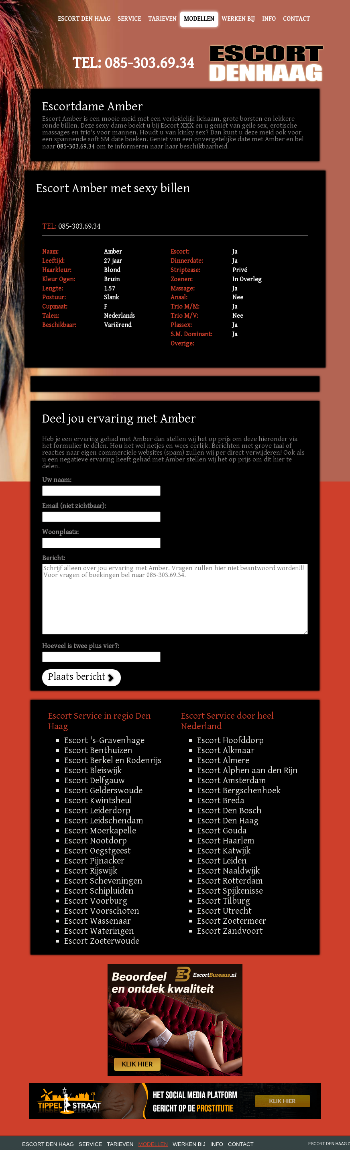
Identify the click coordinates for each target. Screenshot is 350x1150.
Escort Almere (223, 760)
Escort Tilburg (223, 901)
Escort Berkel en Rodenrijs (112, 760)
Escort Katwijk (223, 850)
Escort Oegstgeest (97, 850)
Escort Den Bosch (229, 810)
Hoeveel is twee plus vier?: (80, 646)
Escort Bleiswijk (93, 770)
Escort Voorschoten (101, 911)
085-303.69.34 (149, 63)
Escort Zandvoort (230, 931)
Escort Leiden (222, 860)
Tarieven (162, 19)
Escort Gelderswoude (103, 790)
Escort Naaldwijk (228, 871)
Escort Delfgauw (94, 780)
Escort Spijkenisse (230, 891)
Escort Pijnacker (94, 860)
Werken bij (238, 19)
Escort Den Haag (84, 19)
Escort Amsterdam (231, 780)
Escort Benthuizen (98, 750)
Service (129, 19)
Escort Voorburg (95, 901)
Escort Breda (220, 800)
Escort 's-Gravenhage (104, 740)
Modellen (199, 19)
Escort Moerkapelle (100, 830)
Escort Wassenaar (97, 921)
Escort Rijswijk (90, 871)
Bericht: (53, 558)
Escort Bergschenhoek (239, 790)
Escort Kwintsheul (98, 800)
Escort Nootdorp (95, 840)
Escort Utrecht (224, 911)
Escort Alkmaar (225, 750)
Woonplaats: (60, 532)
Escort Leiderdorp (97, 810)
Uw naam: (56, 480)
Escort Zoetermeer (231, 921)
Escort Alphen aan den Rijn (247, 770)
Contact (296, 19)
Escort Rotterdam (230, 881)
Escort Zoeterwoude (101, 941)
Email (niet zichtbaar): (74, 506)
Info (269, 19)
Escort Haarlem (225, 840)
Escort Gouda (222, 830)
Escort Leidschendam (103, 820)
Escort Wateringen (99, 931)
